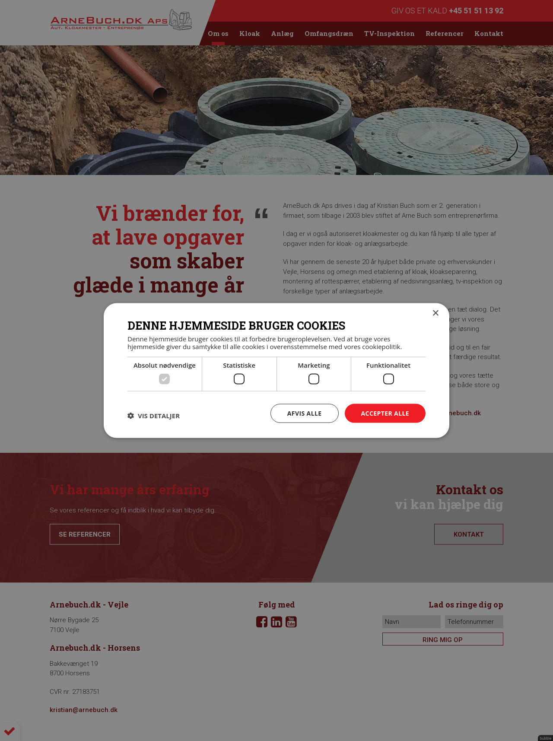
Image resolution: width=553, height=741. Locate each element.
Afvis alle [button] (304, 413)
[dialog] (276, 370)
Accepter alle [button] (385, 413)
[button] (153, 415)
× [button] (435, 313)
